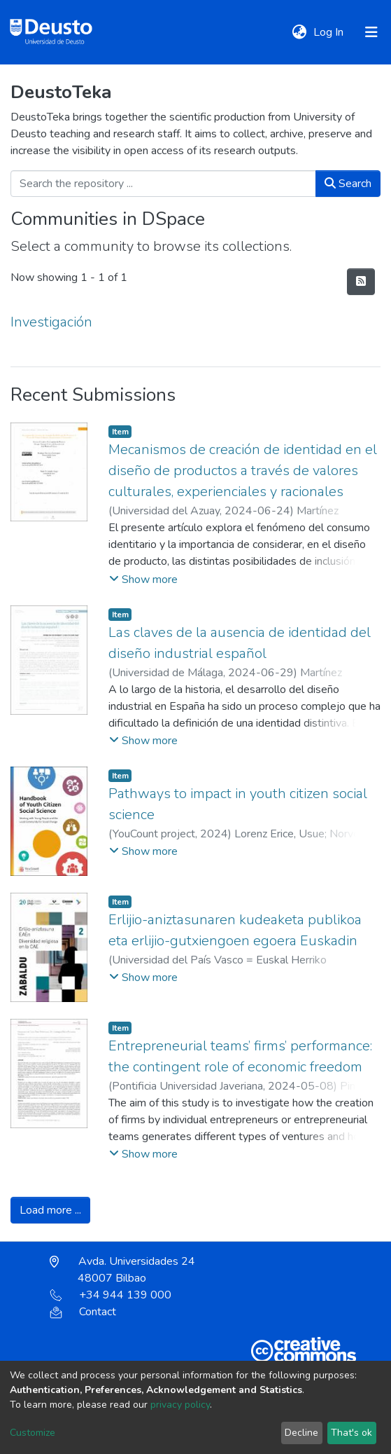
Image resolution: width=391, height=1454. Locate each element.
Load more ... (50, 1210)
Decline (301, 1432)
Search (348, 183)
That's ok (351, 1432)
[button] (299, 32)
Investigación (51, 322)
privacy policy (180, 1404)
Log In (329, 32)
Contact (83, 1311)
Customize (32, 1432)
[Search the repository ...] (163, 183)
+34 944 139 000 (110, 1295)
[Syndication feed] (361, 281)
